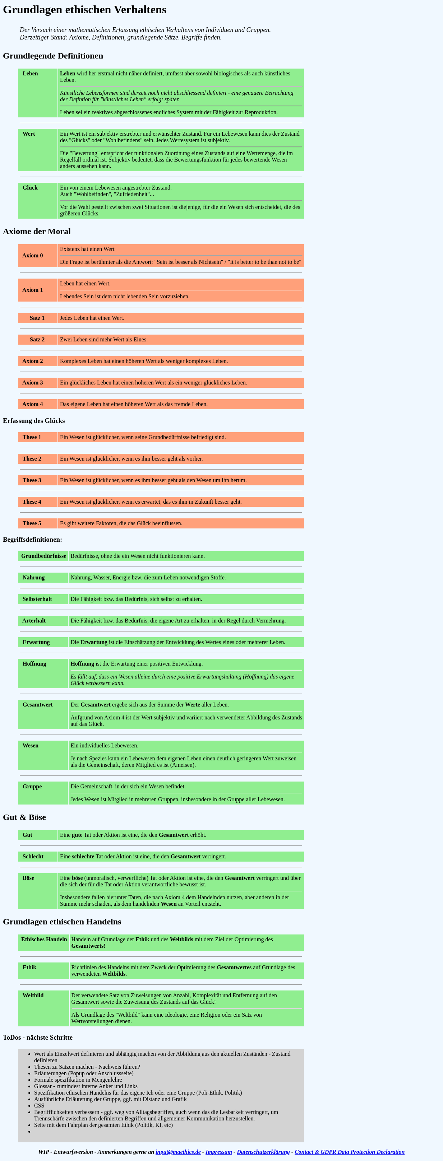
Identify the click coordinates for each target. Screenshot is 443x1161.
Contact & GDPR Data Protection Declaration (350, 1152)
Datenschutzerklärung (263, 1152)
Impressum (219, 1152)
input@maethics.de (178, 1152)
